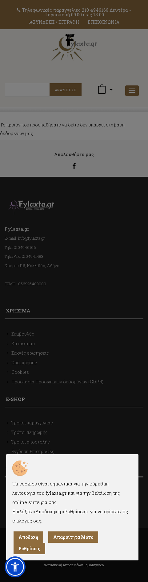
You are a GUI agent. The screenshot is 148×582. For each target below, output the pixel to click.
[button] (15, 567)
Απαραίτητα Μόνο (73, 537)
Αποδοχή (28, 537)
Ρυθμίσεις (29, 548)
